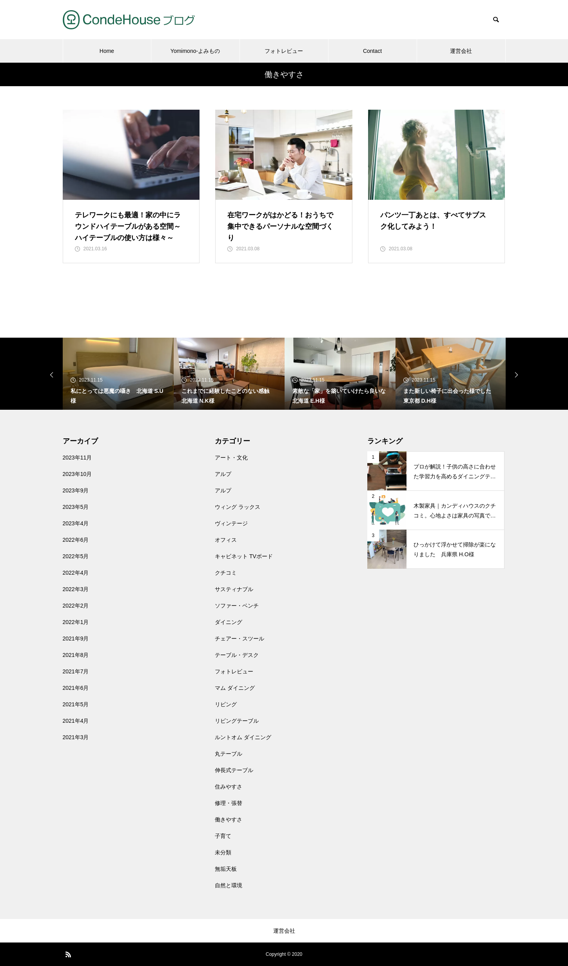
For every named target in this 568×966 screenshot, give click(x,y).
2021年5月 (76, 704)
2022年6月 (76, 540)
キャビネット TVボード (244, 556)
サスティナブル (234, 589)
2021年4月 (76, 721)
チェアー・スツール (239, 638)
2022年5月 (76, 556)
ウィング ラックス (237, 507)
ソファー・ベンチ (237, 605)
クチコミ (226, 573)
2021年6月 (76, 688)
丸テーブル (228, 754)
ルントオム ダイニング (243, 737)
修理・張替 (228, 803)
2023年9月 (76, 490)
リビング (226, 704)
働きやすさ (228, 819)
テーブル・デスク (237, 655)
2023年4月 (76, 523)
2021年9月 (76, 638)
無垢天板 (226, 869)
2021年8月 (76, 655)
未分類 (223, 852)
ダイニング (228, 622)
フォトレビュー (284, 51)
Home (107, 51)
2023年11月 (77, 457)
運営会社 (461, 51)
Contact (372, 51)
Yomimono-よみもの (195, 51)
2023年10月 (77, 474)
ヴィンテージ (231, 523)
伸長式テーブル (234, 770)
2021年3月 (76, 737)
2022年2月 (76, 605)
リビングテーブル (237, 721)
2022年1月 (76, 622)
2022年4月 (76, 573)
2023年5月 (76, 507)
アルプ (223, 474)
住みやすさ (228, 786)
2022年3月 (76, 589)
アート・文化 (231, 457)
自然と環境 (228, 885)
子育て (223, 836)
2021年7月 (76, 671)
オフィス (226, 540)
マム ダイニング (235, 688)
